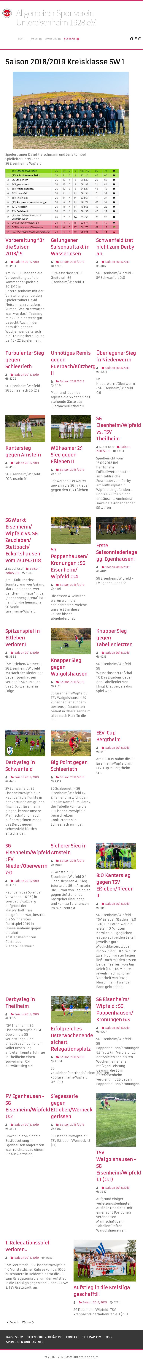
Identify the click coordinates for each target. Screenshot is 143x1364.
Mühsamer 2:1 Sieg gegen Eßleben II (67, 455)
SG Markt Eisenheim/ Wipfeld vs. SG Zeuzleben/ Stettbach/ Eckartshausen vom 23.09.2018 (23, 540)
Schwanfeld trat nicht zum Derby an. (115, 247)
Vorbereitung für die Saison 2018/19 (24, 247)
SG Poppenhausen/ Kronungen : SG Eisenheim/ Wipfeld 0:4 (69, 563)
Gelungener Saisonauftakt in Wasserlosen (70, 247)
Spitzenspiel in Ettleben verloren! (22, 637)
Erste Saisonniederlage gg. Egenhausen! (116, 552)
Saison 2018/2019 (25, 262)
